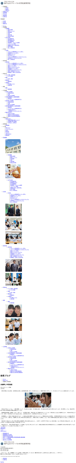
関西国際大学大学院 (7, 434)
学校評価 (10, 34)
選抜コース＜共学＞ (12, 65)
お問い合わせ (8, 133)
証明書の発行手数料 (12, 121)
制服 (6, 77)
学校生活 (5, 287)
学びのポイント (11, 55)
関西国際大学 (6, 433)
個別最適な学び (11, 40)
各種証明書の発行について (14, 120)
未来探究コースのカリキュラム (15, 58)
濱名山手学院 (11, 36)
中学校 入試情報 (8, 91)
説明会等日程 (11, 93)
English (6, 9)
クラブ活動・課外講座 (10, 74)
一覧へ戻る (2, 427)
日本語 (6, 7)
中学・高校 (10, 78)
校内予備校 (10, 46)
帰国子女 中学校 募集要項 (13, 114)
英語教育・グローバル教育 (14, 42)
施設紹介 (7, 80)
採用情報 (5, 12)
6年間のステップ (11, 54)
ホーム (4, 25)
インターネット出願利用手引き (15, 99)
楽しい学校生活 (11, 47)
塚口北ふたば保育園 (7, 439)
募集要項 (10, 98)
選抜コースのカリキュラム (14, 67)
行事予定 (5, 16)
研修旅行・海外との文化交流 (14, 72)
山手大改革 (7, 37)
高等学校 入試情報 (9, 100)
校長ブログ (7, 127)
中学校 (6, 50)
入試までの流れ (11, 113)
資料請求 (5, 15)
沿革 (9, 33)
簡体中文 (7, 10)
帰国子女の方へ (8, 112)
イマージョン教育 (12, 43)
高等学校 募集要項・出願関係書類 (12, 105)
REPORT (7, 131)
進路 (6, 87)
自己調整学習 (11, 38)
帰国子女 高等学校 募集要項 (14, 116)
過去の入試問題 (11, 95)
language (5, 6)
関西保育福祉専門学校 (8, 435)
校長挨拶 (10, 32)
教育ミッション (11, 31)
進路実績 (10, 89)
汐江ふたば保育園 (7, 438)
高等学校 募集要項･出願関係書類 (15, 362)
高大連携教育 (11, 41)
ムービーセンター (9, 129)
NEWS (6, 130)
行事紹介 (7, 82)
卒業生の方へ (6, 11)
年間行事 (10, 85)
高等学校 (7, 62)
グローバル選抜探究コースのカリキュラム (17, 56)
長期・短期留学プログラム (14, 71)
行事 (9, 94)
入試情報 (5, 346)
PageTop (2, 461)
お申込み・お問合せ (12, 122)
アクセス (5, 14)
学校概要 (7, 28)
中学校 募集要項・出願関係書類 (12, 96)
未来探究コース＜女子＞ (13, 52)
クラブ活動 (10, 76)
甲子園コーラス (11, 83)
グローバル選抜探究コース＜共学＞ (16, 51)
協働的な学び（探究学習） (14, 45)
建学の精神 (10, 29)
